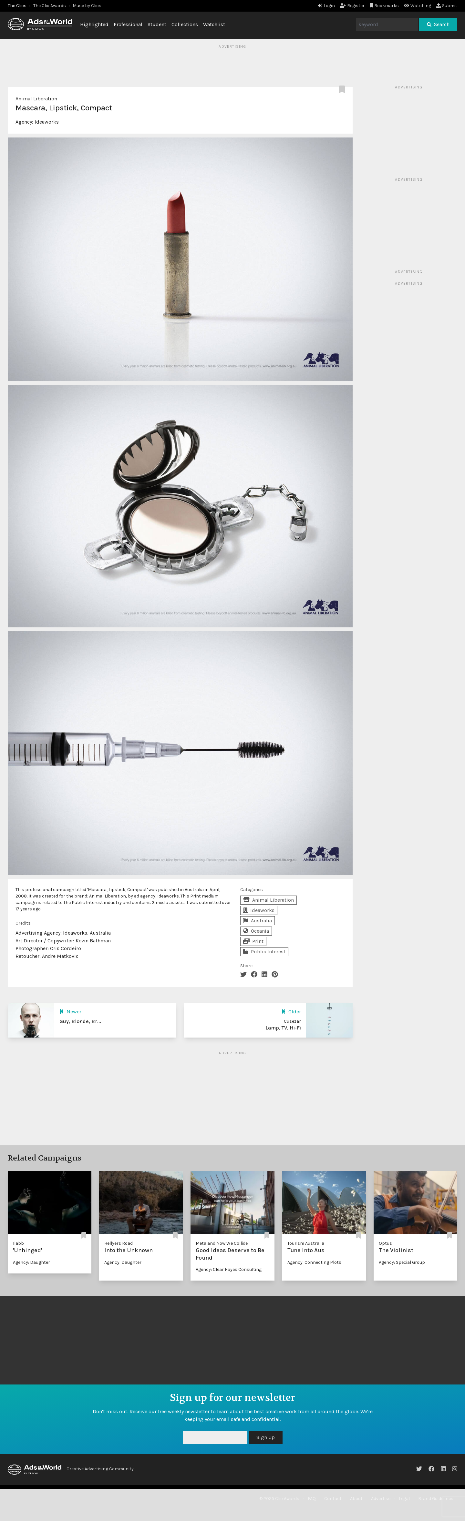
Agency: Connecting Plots (314, 1262)
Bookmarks (384, 5)
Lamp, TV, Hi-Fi (283, 1028)
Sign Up (265, 1437)
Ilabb (18, 1243)
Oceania (256, 931)
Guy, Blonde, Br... (80, 1021)
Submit (446, 5)
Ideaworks (47, 122)
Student (157, 24)
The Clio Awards (49, 5)
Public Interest (264, 951)
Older (291, 1012)
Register (352, 5)
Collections (184, 24)
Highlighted (94, 24)
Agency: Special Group (402, 1262)
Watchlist (214, 24)
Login (326, 5)
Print (253, 941)
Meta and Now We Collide (222, 1243)
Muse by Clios (87, 5)
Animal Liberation (36, 99)
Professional (128, 24)
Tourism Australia (305, 1243)
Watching (417, 5)
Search (438, 24)
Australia (257, 921)
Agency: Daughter (31, 1262)
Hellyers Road (118, 1243)
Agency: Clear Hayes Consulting (229, 1269)
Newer (70, 1012)
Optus (385, 1243)
